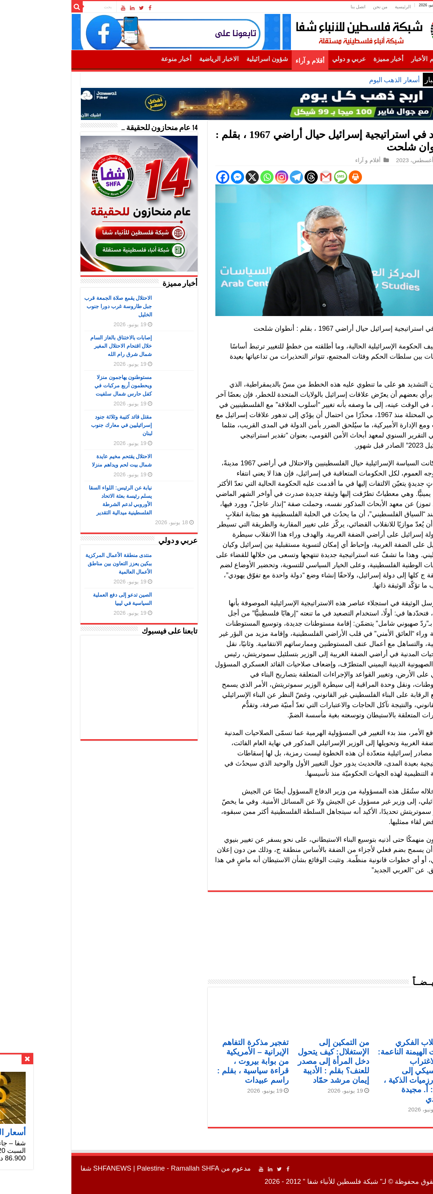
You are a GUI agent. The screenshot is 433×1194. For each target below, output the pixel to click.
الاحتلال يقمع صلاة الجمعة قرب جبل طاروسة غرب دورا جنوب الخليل (66, 306)
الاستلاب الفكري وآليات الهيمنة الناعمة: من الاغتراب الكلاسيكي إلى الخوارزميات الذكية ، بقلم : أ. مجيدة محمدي (361, 1070)
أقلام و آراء (257, 60)
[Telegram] (244, 177)
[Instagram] (229, 177)
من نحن (328, 6)
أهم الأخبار (373, 59)
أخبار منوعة (124, 59)
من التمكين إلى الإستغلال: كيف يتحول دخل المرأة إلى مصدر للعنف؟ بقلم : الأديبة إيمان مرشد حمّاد (281, 1061)
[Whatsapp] (214, 177)
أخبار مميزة (336, 59)
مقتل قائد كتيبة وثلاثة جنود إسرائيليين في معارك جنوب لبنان (69, 425)
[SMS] (288, 177)
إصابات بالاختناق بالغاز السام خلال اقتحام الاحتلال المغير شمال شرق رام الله (69, 346)
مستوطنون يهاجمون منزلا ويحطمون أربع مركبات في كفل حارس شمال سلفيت (71, 385)
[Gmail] (273, 177)
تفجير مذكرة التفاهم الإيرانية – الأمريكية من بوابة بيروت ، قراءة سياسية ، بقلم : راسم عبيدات (200, 1061)
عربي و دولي (297, 59)
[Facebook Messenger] (185, 177)
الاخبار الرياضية (167, 59)
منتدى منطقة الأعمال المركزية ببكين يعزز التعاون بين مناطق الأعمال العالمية (66, 563)
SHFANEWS (60, 1168)
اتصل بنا (305, 6)
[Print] (303, 177)
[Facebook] (170, 177)
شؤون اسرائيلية (215, 59)
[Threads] (259, 177)
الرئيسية (351, 6)
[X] (200, 177)
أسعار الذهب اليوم (342, 80)
